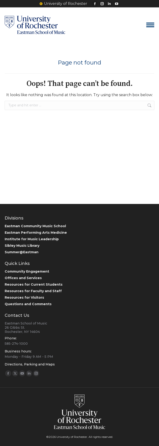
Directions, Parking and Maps (30, 364)
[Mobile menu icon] (150, 25)
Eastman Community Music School (35, 226)
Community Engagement (27, 271)
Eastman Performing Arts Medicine (36, 232)
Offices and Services (23, 278)
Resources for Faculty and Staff (33, 291)
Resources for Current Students (33, 284)
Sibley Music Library (22, 245)
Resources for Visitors (24, 297)
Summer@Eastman (21, 252)
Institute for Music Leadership (32, 239)
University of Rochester (63, 3)
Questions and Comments (28, 304)
